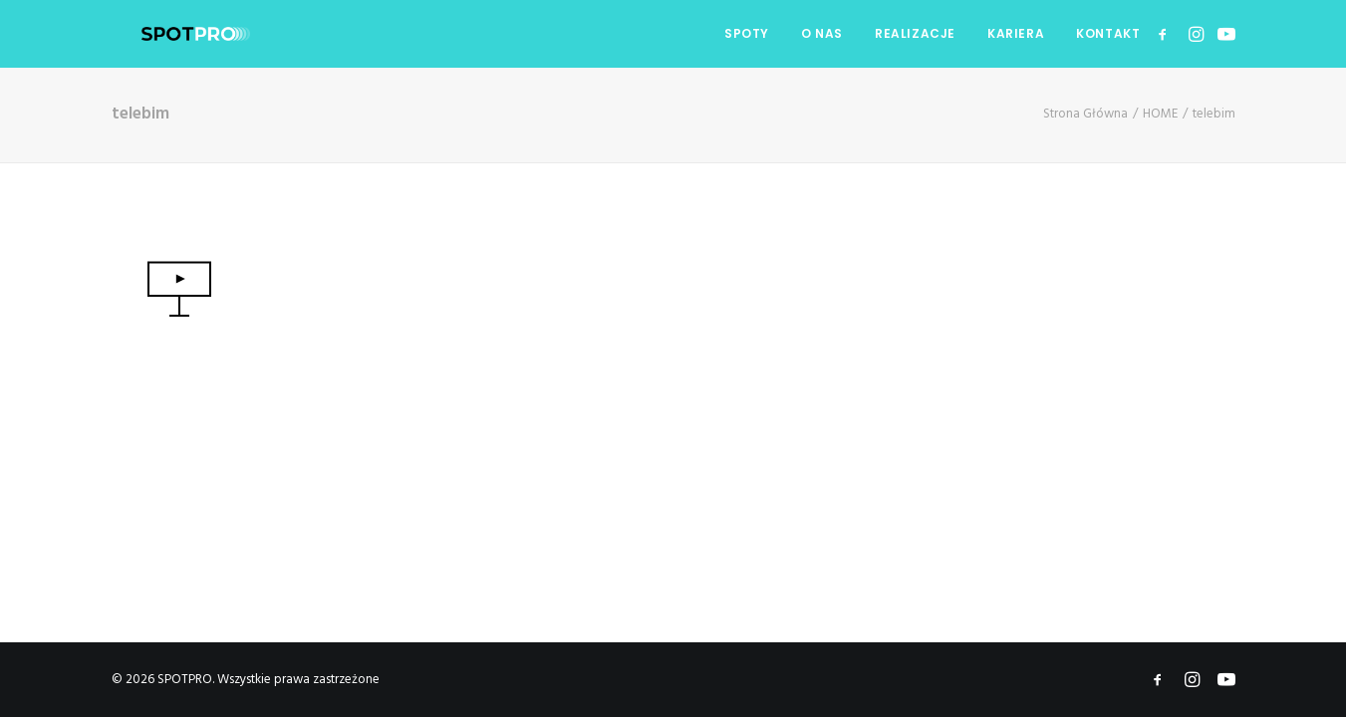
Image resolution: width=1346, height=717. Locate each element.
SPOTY (746, 33)
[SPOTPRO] (166, 34)
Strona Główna (1085, 114)
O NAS (822, 33)
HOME (1160, 114)
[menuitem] (746, 34)
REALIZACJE (915, 33)
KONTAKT (1108, 33)
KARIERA (1015, 33)
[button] (1166, 34)
